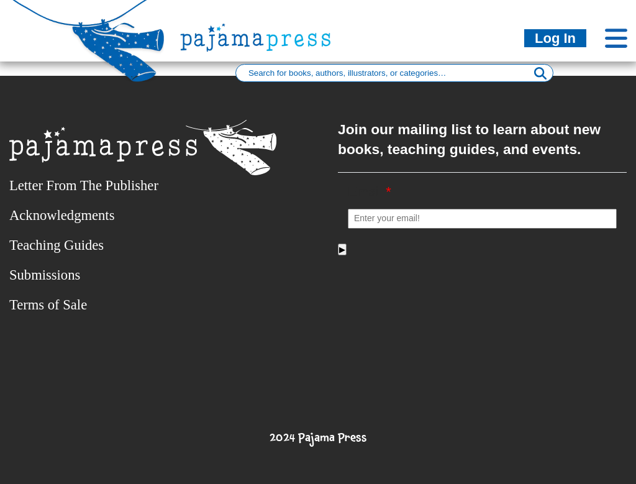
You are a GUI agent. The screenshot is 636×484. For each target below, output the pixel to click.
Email (369, 191)
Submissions (44, 275)
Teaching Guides (56, 245)
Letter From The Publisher (83, 185)
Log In (555, 38)
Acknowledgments (61, 215)
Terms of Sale (48, 305)
